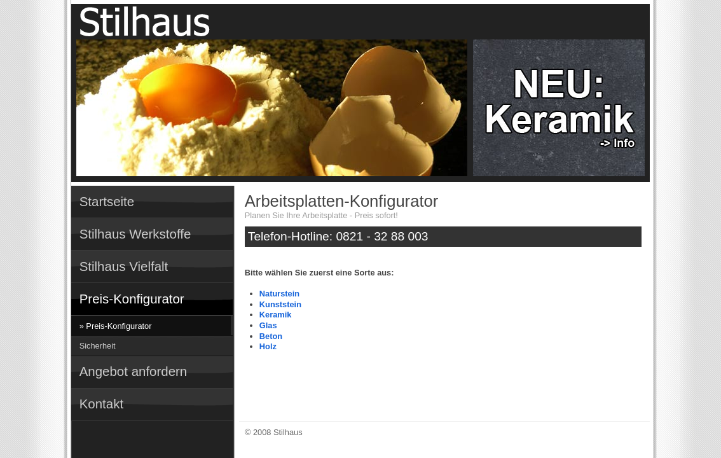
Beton (270, 336)
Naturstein (279, 293)
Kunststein (280, 304)
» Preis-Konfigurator (115, 326)
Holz (268, 346)
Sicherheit (97, 345)
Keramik (275, 314)
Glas (268, 325)
